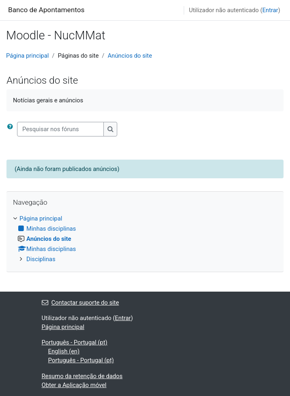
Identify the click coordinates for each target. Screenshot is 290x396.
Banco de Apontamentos (46, 10)
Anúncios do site (129, 55)
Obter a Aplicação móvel (74, 385)
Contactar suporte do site (80, 302)
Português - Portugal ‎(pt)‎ (74, 342)
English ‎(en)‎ (64, 351)
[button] (11, 129)
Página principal (27, 55)
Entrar (270, 10)
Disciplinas (41, 259)
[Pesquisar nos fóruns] (60, 129)
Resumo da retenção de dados (82, 376)
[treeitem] (145, 239)
